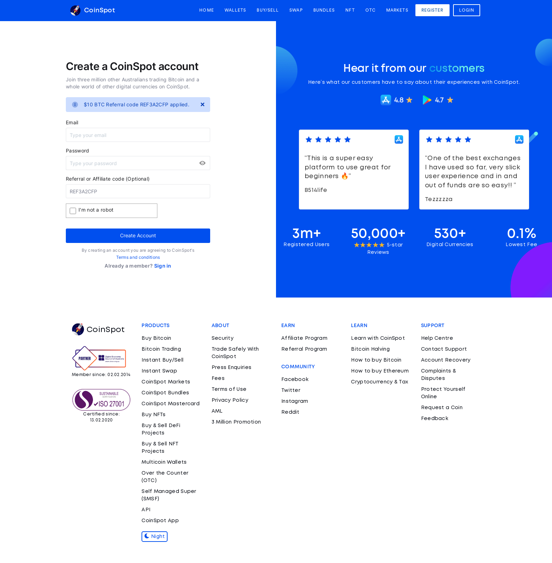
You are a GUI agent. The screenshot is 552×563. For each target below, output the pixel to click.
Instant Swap (159, 371)
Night (154, 536)
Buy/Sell (268, 10)
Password (77, 151)
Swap (295, 10)
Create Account (138, 235)
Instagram (294, 401)
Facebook (294, 379)
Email (72, 122)
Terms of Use (229, 389)
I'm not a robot (96, 210)
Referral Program (304, 349)
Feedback (434, 419)
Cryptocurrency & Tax (379, 382)
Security (222, 338)
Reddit (290, 412)
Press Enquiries (232, 367)
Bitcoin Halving (370, 349)
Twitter (290, 390)
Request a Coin (442, 408)
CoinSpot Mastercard (171, 404)
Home (206, 10)
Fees (218, 378)
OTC (370, 10)
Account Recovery (446, 360)
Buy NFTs (153, 415)
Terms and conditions (138, 257)
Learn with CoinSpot (378, 338)
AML (217, 411)
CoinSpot (92, 10)
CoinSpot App (160, 521)
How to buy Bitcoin (376, 360)
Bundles (324, 10)
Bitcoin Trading (161, 349)
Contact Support (444, 349)
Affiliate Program (304, 338)
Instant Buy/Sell (162, 360)
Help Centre (437, 338)
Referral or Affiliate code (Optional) (108, 179)
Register (432, 10)
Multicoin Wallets (164, 462)
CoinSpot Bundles (165, 393)
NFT (350, 10)
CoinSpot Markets (166, 382)
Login (467, 10)
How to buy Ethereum (380, 371)
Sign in (162, 266)
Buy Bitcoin (156, 338)
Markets (397, 10)
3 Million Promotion (236, 422)
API (146, 510)
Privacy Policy (230, 400)
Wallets (235, 10)
